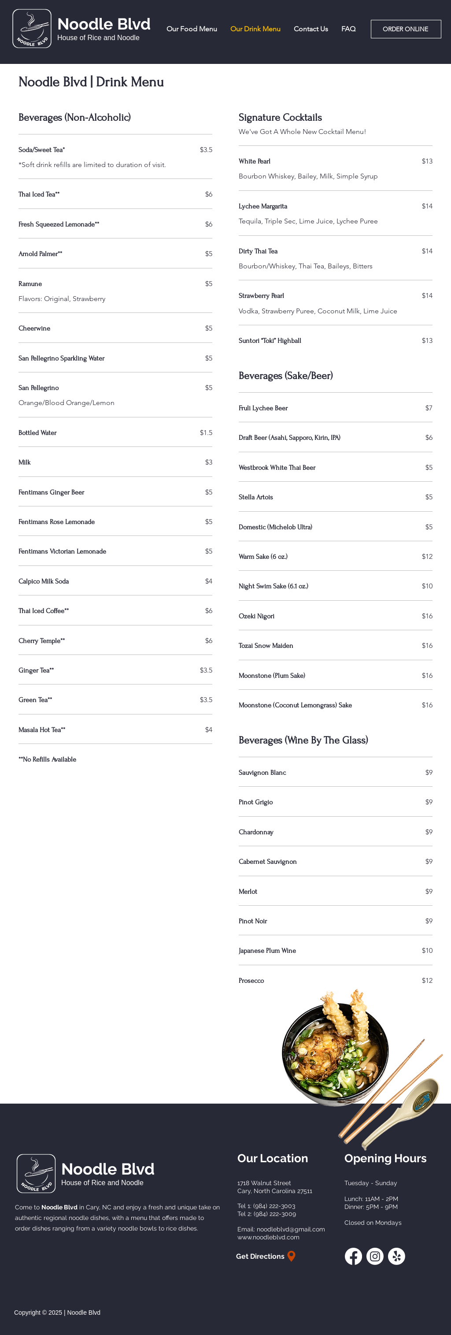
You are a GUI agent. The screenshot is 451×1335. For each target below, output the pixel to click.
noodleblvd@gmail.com (291, 1229)
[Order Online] (406, 29)
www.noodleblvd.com (268, 1237)
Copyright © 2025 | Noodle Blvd (57, 1312)
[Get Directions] (267, 1256)
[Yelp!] (396, 1256)
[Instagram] (375, 1256)
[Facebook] (353, 1256)
